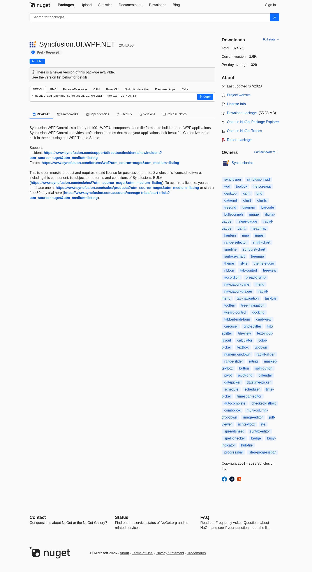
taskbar (270, 298)
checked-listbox (264, 403)
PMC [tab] (53, 89)
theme (229, 263)
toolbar (229, 305)
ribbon (229, 270)
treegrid (230, 207)
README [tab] (41, 114)
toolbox (241, 186)
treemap (257, 256)
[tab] (66, 5)
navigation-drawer (238, 291)
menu (260, 284)
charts (262, 200)
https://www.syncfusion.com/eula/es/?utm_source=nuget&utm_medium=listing (96, 183)
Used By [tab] (124, 114)
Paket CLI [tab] (112, 89)
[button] (205, 97)
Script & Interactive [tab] (136, 89)
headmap (259, 228)
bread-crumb (256, 277)
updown (261, 347)
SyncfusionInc (243, 163)
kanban (230, 235)
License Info (236, 104)
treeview (269, 270)
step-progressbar (262, 452)
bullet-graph (233, 214)
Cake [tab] (185, 89)
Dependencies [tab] (97, 114)
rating (253, 361)
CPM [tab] (96, 89)
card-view (263, 319)
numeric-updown (237, 354)
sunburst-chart (254, 249)
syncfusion (232, 179)
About (124, 553)
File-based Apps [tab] (165, 89)
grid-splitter (252, 326)
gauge (254, 214)
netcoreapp (262, 186)
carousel (231, 326)
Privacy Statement (170, 553)
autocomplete (234, 403)
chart (247, 200)
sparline (230, 249)
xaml (246, 193)
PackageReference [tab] (75, 89)
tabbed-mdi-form (237, 319)
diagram (248, 207)
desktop (230, 193)
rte (263, 424)
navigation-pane (236, 284)
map (245, 235)
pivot (228, 375)
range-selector (235, 242)
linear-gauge (247, 221)
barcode (267, 207)
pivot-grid (245, 375)
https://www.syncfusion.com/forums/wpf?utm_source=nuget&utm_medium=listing (110, 163)
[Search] (274, 17)
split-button (263, 368)
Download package (242, 113)
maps (259, 235)
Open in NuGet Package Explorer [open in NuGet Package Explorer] (253, 122)
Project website (239, 95)
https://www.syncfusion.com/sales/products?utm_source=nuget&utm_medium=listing (127, 188)
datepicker (232, 382)
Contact (38, 517)
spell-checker (234, 438)
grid (259, 193)
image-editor (253, 417)
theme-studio (264, 263)
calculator (244, 340)
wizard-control (235, 312)
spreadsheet (234, 431)
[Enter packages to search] (150, 17)
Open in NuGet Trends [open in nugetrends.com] (244, 131)
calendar (265, 375)
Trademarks (196, 553)
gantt (241, 228)
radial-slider (265, 354)
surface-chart (234, 256)
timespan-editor (249, 396)
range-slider (233, 361)
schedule (231, 389)
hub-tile (246, 445)
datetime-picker (259, 382)
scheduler (252, 389)
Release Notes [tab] (175, 114)
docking (258, 312)
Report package (239, 140)
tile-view (244, 333)
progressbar (233, 452)
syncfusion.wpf (258, 179)
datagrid (230, 200)
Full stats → (271, 39)
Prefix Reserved (48, 52)
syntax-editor (260, 431)
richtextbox (246, 424)
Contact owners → (266, 152)
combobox (232, 410)
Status (121, 517)
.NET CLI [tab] (38, 89)
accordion (232, 277)
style (243, 263)
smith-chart (261, 242)
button (244, 368)
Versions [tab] (147, 114)
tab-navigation (248, 298)
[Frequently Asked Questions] (204, 517)
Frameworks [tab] (67, 114)
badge (256, 438)
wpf (227, 186)
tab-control (248, 270)
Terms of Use (142, 553)
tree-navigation (252, 305)
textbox (243, 347)
